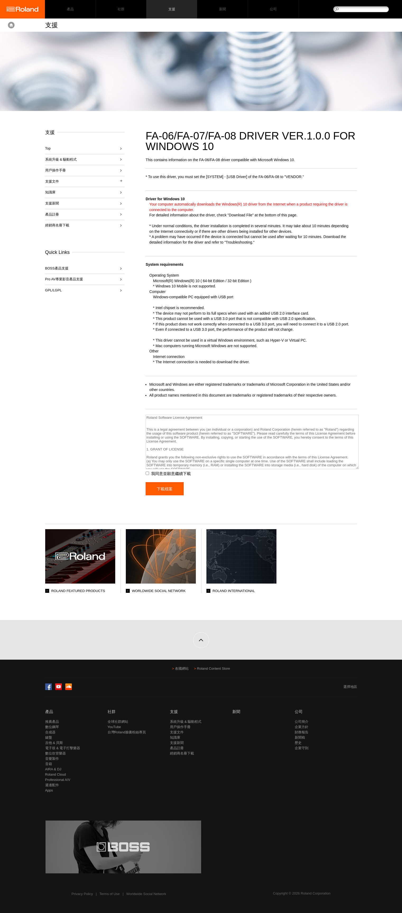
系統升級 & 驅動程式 (61, 159)
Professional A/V (57, 780)
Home (11, 25)
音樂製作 (52, 759)
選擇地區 (350, 687)
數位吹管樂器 (55, 753)
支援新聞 (52, 203)
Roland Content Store (213, 668)
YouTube (114, 727)
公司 (273, 9)
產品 (49, 711)
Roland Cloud (55, 774)
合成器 (50, 732)
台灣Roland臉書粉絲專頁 (127, 732)
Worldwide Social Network (146, 894)
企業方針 (301, 727)
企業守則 (301, 748)
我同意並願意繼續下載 (171, 473)
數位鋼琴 (52, 727)
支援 (171, 9)
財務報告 (301, 732)
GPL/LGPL (53, 290)
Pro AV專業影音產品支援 (64, 279)
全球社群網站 (118, 722)
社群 (121, 9)
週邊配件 (52, 785)
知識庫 (50, 192)
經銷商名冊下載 (57, 225)
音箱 (48, 764)
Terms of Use (109, 894)
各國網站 (182, 668)
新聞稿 (300, 737)
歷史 (298, 743)
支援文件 (177, 732)
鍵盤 (48, 737)
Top (48, 148)
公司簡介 (301, 722)
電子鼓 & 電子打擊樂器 (62, 748)
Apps (49, 790)
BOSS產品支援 (56, 268)
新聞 (222, 9)
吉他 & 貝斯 (54, 743)
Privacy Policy (82, 894)
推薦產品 (52, 722)
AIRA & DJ (53, 769)
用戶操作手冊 (55, 170)
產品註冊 (52, 214)
